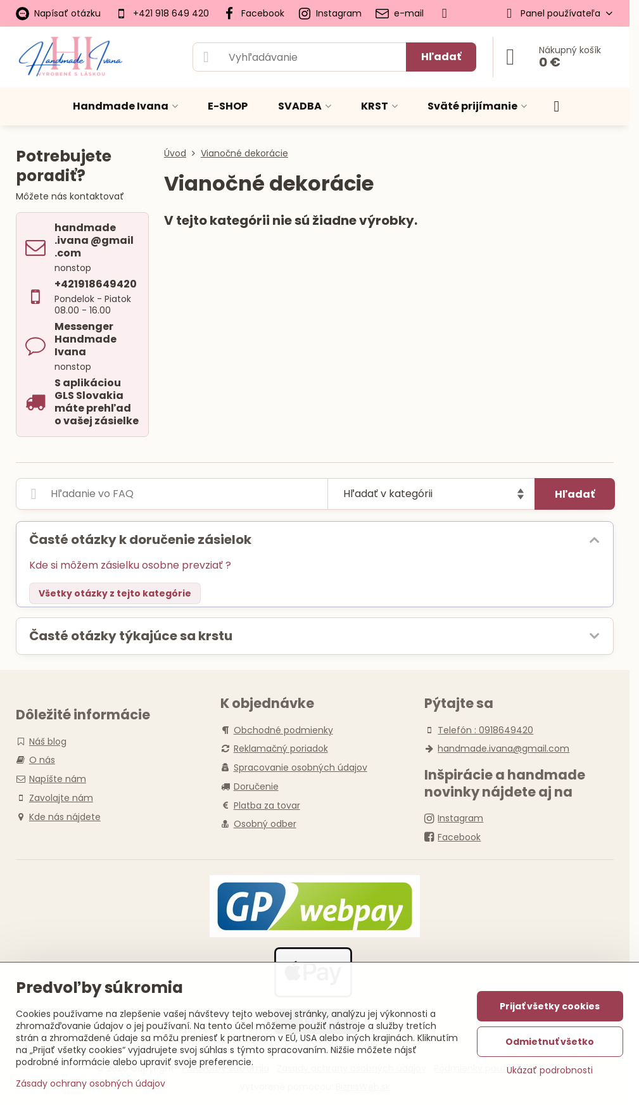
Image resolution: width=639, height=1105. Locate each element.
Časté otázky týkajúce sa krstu (130, 636)
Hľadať (441, 56)
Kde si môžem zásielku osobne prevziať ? (130, 565)
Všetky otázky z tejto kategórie (115, 593)
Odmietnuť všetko (549, 1041)
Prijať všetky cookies (550, 1006)
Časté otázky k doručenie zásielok (140, 539)
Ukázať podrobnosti (550, 1070)
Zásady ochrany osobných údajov (90, 1083)
